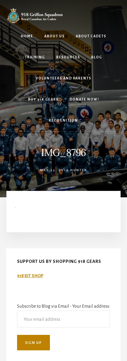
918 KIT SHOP (30, 276)
